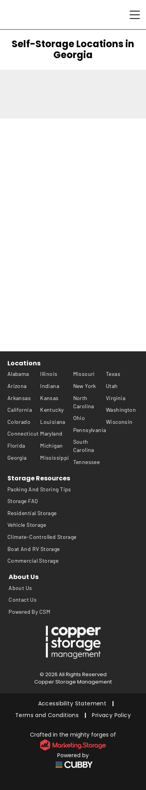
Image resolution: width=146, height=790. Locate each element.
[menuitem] (23, 374)
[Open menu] (135, 15)
